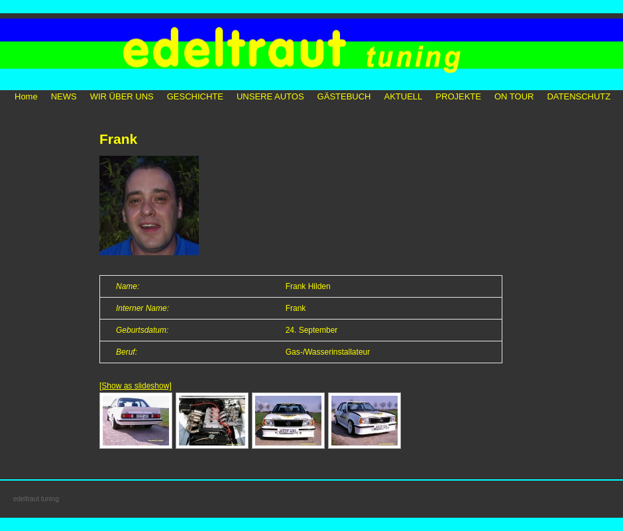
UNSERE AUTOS (270, 96)
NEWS (64, 96)
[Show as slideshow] (135, 385)
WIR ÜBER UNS (122, 96)
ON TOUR (514, 96)
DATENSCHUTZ (578, 96)
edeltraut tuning (36, 498)
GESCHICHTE (195, 96)
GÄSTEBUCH (344, 96)
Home (26, 96)
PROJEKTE (458, 96)
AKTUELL (403, 96)
